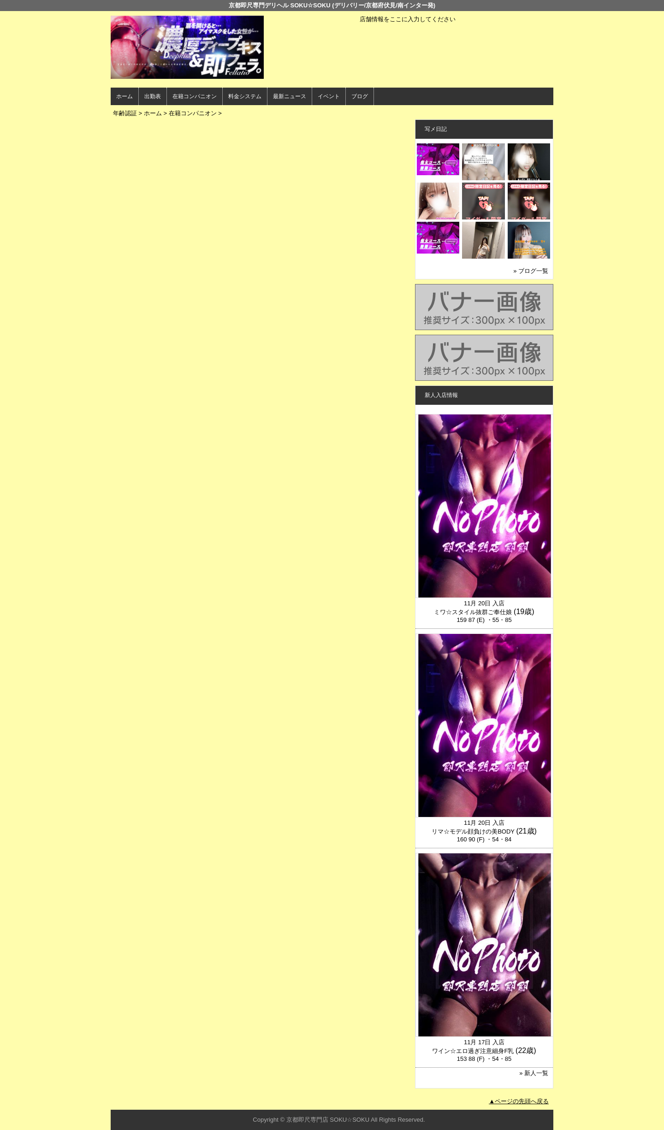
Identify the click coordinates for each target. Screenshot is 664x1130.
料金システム (244, 96)
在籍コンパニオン (194, 96)
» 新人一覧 (533, 1073)
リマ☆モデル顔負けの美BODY (473, 831)
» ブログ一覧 (530, 270)
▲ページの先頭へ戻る (519, 1101)
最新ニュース (289, 96)
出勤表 (152, 96)
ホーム (124, 96)
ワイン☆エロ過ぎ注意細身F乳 (473, 1050)
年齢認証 (125, 113)
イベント (329, 96)
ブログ (359, 96)
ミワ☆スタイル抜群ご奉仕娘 (473, 612)
